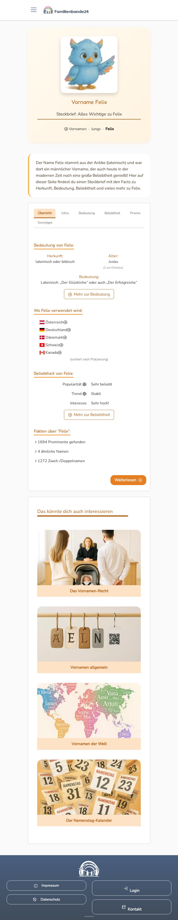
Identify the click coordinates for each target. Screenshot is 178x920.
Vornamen (78, 129)
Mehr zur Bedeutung (89, 294)
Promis (135, 213)
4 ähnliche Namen (53, 451)
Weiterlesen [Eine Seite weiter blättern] (128, 480)
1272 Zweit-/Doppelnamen (61, 461)
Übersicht (45, 213)
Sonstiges (45, 222)
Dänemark (54, 337)
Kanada (52, 352)
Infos (65, 213)
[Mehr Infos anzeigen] (89, 916)
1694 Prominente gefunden (61, 442)
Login (132, 889)
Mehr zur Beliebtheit (89, 414)
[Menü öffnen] (33, 10)
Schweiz (52, 345)
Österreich (55, 322)
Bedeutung (87, 213)
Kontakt (131, 908)
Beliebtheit (112, 213)
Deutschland (56, 329)
